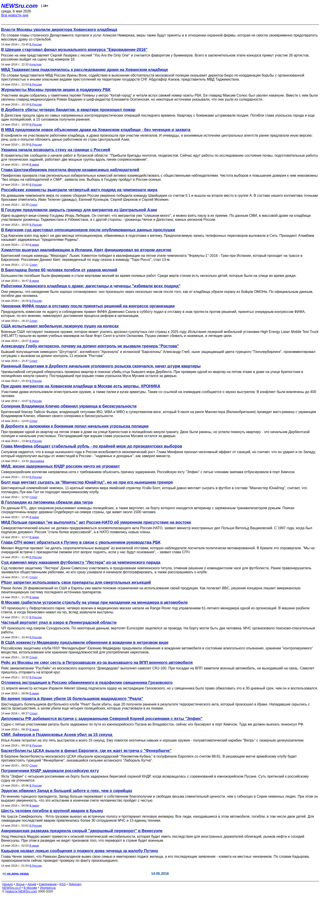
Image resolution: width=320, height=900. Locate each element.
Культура (36, 64)
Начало (7, 884)
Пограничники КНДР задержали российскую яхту (50, 770)
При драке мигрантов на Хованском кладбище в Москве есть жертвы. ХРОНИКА (80, 386)
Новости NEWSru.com (21, 891)
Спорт (34, 204)
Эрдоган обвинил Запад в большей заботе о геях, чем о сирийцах (66, 791)
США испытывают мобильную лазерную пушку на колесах (60, 326)
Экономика (37, 461)
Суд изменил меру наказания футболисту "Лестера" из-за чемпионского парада (80, 562)
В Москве (30, 888)
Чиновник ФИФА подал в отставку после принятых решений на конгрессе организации (88, 306)
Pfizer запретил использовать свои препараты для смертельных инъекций (76, 582)
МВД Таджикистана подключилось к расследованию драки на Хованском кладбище (84, 69)
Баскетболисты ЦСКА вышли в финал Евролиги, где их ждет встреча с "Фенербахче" (86, 750)
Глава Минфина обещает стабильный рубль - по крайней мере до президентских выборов (91, 446)
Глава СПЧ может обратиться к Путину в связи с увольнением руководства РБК (81, 542)
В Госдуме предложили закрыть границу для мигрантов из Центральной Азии (79, 210)
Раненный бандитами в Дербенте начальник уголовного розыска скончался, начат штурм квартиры (101, 366)
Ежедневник (48, 884)
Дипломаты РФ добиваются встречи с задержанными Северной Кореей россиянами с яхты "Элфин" (101, 718)
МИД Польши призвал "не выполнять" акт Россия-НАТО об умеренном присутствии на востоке (96, 522)
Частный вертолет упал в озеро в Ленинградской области (58, 622)
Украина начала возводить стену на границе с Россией (55, 150)
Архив (32, 884)
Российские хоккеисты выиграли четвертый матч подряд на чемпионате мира (79, 190)
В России (36, 44)
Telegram (75, 884)
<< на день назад (15, 873)
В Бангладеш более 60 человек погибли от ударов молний (59, 270)
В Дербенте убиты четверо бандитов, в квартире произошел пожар (68, 109)
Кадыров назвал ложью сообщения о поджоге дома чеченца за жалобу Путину (79, 851)
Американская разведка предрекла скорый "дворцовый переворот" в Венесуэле (82, 831)
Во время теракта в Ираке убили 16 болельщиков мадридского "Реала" (72, 698)
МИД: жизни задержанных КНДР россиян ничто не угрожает (60, 466)
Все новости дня (14, 15)
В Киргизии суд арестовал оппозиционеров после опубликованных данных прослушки (88, 230)
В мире (34, 164)
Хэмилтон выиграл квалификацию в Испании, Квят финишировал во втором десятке (86, 250)
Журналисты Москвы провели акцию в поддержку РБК (56, 89)
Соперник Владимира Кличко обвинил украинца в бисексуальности (69, 406)
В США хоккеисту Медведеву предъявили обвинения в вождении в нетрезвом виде (84, 642)
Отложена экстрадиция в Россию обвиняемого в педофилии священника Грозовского (87, 682)
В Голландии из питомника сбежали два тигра (47, 502)
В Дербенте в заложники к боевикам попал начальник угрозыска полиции (74, 426)
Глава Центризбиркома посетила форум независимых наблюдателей (70, 170)
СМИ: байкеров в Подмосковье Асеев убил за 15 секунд (56, 734)
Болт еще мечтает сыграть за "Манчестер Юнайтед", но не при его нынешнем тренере (87, 482)
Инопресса (48, 888)
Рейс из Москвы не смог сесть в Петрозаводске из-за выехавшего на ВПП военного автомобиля (97, 662)
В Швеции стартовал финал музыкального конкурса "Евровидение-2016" (74, 49)
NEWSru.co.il (11, 888)
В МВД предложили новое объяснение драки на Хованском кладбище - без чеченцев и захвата (95, 130)
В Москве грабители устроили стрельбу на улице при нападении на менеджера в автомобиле (94, 602)
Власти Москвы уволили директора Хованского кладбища (59, 29)
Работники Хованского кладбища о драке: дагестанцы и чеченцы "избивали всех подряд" (90, 286)
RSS (62, 884)
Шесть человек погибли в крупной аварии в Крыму (52, 811)
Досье (20, 884)
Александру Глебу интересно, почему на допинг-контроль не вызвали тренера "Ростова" (90, 346)
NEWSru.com (19, 5)
